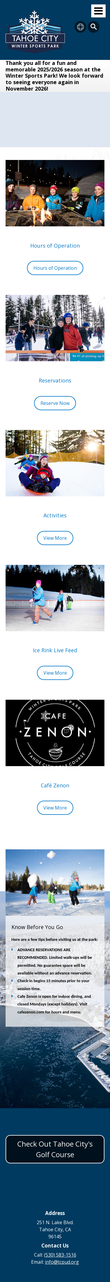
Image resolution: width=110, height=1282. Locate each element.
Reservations (55, 380)
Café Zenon (55, 785)
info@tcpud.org (62, 1262)
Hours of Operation (55, 245)
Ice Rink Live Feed (55, 650)
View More (55, 538)
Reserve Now (55, 403)
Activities (55, 515)
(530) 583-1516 (60, 1255)
